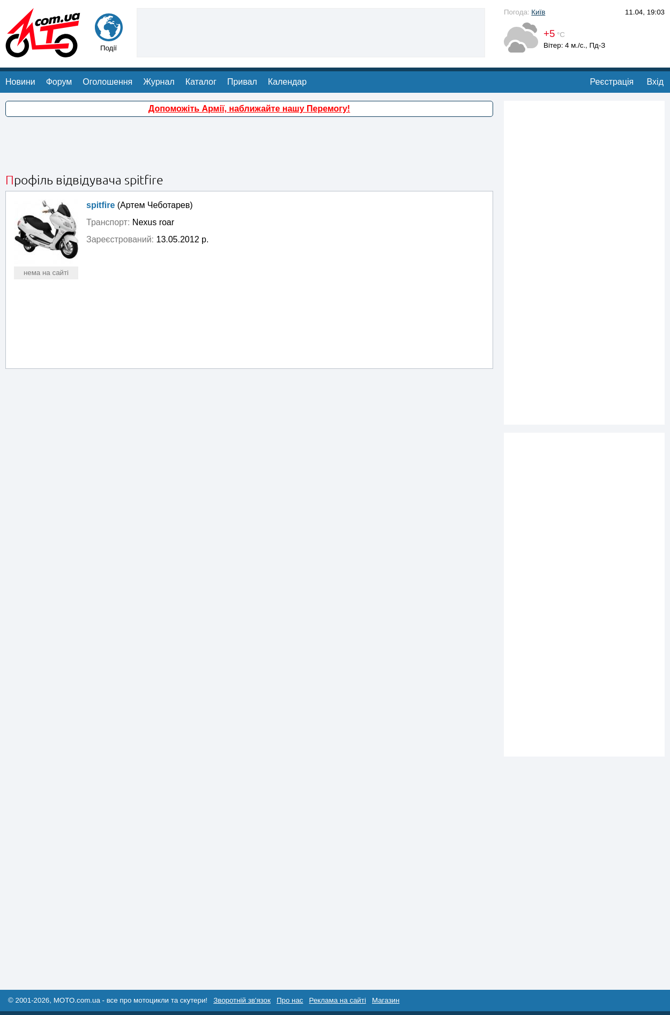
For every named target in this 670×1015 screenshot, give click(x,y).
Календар (287, 81)
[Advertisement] (249, 146)
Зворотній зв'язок (242, 1000)
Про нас (290, 1000)
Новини (20, 81)
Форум (59, 81)
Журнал (158, 81)
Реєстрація (612, 81)
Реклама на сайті (337, 1000)
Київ (538, 12)
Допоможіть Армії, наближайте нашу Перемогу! (249, 108)
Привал (242, 81)
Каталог (201, 81)
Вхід (655, 81)
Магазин (385, 1000)
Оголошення (107, 81)
